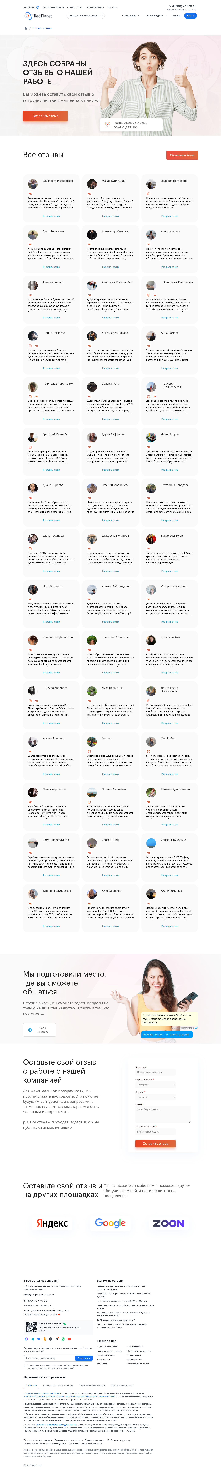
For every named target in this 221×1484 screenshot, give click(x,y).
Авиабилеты (102, 1364)
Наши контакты (104, 1359)
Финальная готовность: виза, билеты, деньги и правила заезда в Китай (125, 1307)
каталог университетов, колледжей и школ (56, 1425)
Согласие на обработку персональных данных (45, 1444)
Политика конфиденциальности (38, 1440)
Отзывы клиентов (135, 1347)
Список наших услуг (106, 1355)
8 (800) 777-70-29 (184, 6)
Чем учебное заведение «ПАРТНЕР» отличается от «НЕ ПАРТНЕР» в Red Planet (122, 1287)
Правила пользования (95, 1440)
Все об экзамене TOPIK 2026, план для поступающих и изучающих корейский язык (122, 1326)
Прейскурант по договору (119, 1440)
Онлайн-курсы (134, 1355)
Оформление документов (139, 1351)
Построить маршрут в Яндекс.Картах (42, 1315)
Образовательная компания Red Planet (41, 1393)
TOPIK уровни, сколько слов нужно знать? (116, 1320)
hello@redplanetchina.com (39, 1294)
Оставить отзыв (45, 116)
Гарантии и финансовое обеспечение (85, 1444)
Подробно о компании (107, 1347)
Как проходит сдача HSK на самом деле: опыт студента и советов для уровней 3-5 (123, 1314)
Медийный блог (134, 1359)
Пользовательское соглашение (69, 1440)
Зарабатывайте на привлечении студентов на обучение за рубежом (123, 1295)
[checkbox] (25, 1365)
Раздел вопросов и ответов (109, 1351)
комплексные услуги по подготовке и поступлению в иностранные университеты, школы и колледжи (69, 1396)
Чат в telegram (38, 1030)
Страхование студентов (138, 1364)
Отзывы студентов (42, 28)
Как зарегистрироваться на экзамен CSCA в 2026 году (122, 1301)
